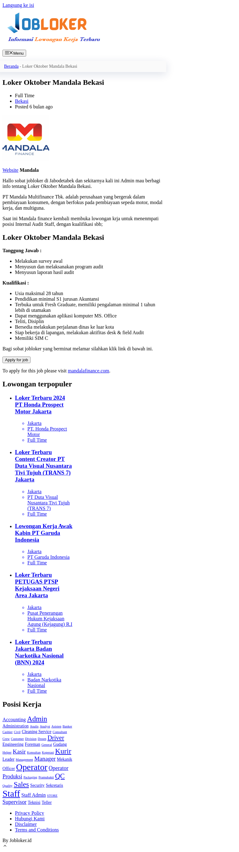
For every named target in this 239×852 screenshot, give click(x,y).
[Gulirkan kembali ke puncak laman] (4, 846)
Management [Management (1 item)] (24, 759)
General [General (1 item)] (46, 744)
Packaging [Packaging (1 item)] (30, 777)
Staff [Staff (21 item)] (11, 794)
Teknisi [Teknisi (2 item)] (34, 802)
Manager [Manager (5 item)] (44, 758)
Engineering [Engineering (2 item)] (13, 744)
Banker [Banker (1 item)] (67, 726)
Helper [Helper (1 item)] (7, 752)
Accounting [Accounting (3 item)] (14, 719)
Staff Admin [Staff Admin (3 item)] (33, 795)
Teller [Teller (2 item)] (47, 802)
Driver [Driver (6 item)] (56, 737)
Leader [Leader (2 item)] (8, 759)
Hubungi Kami (30, 818)
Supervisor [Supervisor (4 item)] (14, 802)
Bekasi (22, 101)
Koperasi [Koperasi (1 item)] (48, 752)
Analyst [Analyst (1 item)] (45, 726)
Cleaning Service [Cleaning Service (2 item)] (36, 731)
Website (10, 170)
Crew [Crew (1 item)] (6, 738)
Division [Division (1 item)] (31, 738)
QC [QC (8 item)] (60, 776)
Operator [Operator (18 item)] (31, 767)
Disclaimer (26, 824)
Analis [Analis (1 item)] (34, 726)
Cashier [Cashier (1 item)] (7, 732)
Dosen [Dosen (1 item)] (42, 738)
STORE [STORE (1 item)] (52, 795)
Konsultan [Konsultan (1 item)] (34, 752)
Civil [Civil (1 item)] (17, 732)
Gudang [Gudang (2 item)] (60, 744)
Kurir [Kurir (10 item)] (63, 751)
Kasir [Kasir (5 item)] (19, 751)
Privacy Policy (29, 813)
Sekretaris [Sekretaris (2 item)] (54, 785)
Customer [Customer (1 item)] (17, 738)
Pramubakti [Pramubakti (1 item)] (46, 777)
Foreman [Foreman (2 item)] (32, 744)
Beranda (11, 66)
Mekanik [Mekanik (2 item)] (64, 759)
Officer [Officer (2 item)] (8, 768)
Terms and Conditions (37, 829)
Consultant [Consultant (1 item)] (60, 732)
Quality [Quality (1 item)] (7, 785)
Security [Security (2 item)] (37, 785)
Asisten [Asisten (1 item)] (56, 726)
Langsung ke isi (18, 5)
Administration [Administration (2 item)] (15, 726)
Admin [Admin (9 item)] (37, 719)
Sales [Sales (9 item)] (21, 784)
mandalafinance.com (88, 370)
